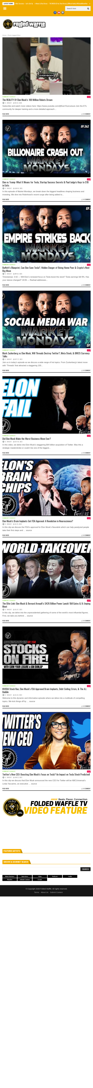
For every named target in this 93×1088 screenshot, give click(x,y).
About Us (44, 892)
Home (4, 35)
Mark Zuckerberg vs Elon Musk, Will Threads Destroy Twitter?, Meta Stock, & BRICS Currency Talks (45, 354)
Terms (36, 892)
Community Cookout (9, 97)
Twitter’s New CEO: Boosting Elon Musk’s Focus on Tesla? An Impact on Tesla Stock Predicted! (46, 774)
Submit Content (56, 892)
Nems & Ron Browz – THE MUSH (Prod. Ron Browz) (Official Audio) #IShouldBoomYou (61, 3)
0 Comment (86, 114)
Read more (5, 114)
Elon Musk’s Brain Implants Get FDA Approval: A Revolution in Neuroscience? (37, 521)
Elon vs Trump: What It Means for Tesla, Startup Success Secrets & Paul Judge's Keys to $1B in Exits (45, 183)
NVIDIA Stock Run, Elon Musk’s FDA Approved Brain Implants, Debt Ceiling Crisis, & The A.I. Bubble (44, 690)
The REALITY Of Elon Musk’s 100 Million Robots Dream (27, 100)
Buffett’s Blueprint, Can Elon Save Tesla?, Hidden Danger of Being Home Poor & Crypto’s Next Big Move (45, 269)
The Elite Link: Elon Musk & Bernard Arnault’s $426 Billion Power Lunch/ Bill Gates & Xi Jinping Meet (46, 605)
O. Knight (8, 103)
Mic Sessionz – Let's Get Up (24, 3)
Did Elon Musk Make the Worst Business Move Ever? (26, 438)
